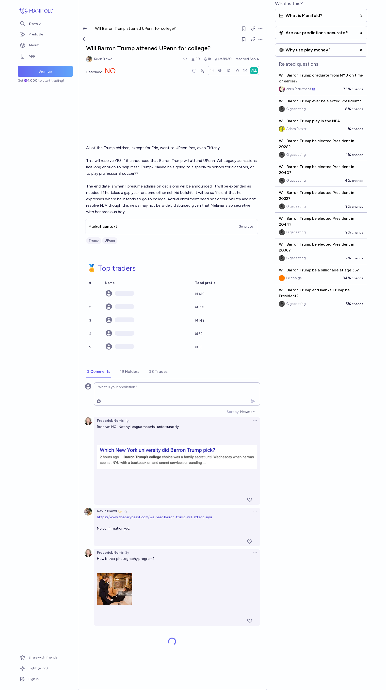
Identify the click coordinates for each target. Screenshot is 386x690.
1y (127, 421)
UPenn (110, 240)
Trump (94, 240)
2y (125, 511)
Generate (246, 226)
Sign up (45, 71)
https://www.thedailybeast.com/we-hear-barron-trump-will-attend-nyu (154, 517)
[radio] (212, 70)
